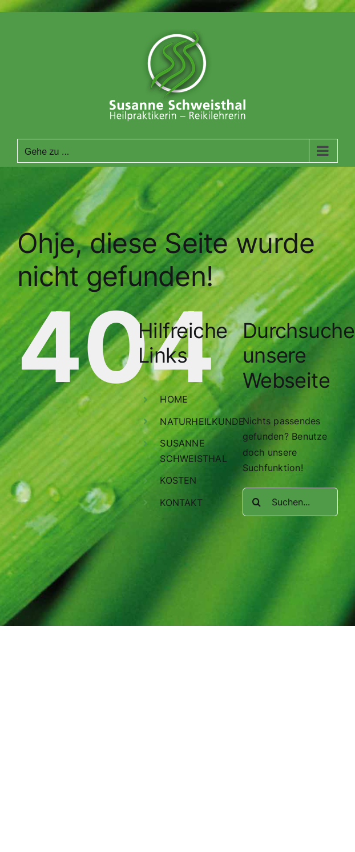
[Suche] (257, 502)
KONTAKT (181, 502)
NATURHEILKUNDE (202, 421)
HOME (174, 399)
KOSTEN (178, 480)
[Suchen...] (290, 502)
